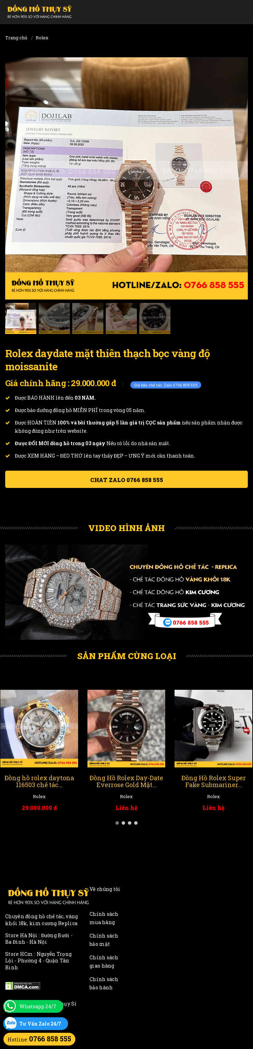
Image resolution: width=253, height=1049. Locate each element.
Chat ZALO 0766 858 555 (126, 479)
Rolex (42, 38)
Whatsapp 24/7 (37, 1006)
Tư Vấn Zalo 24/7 (40, 1023)
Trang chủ (16, 38)
